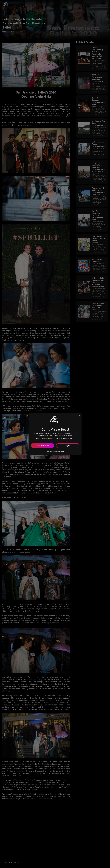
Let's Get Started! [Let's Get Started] (42, 445)
